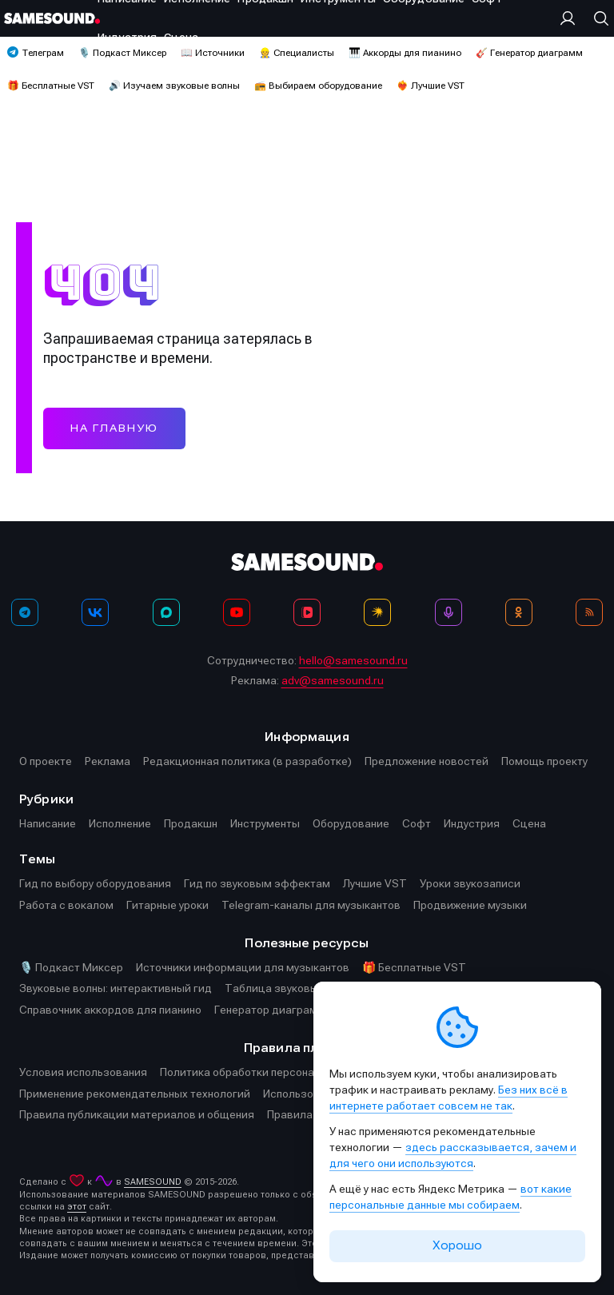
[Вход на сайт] (571, 18)
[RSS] (589, 612)
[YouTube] (236, 612)
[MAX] (166, 612)
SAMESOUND (152, 1182)
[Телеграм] (24, 612)
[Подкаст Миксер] (448, 612)
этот (76, 1206)
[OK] (518, 612)
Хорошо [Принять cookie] (457, 1245)
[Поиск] (597, 18)
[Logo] (52, 18)
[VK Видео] (307, 612)
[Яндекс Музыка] (377, 612)
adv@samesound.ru (332, 680)
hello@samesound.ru (353, 660)
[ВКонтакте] (95, 612)
